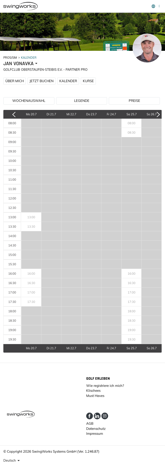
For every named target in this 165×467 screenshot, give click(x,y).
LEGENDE (81, 101)
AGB (89, 423)
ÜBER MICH (14, 81)
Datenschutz (96, 428)
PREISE (134, 101)
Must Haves (95, 396)
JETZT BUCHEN (42, 81)
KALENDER (68, 81)
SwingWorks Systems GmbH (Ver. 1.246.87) (65, 451)
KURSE (88, 81)
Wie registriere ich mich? (105, 385)
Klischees (93, 390)
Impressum (94, 433)
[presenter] (21, 64)
